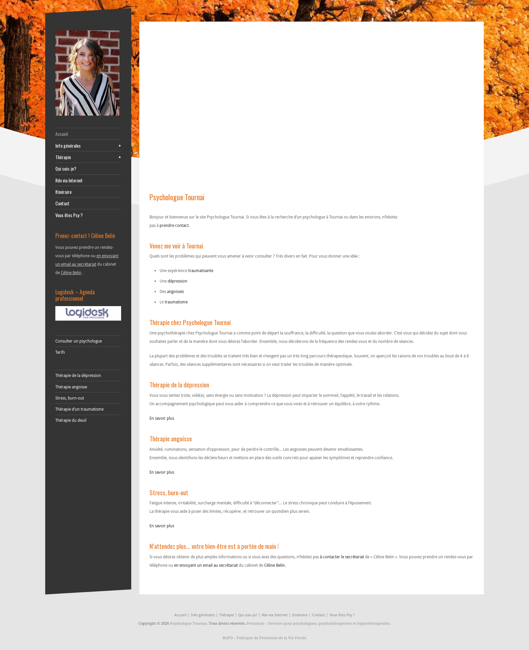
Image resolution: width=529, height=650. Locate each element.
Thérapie (88, 157)
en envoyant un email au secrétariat (206, 565)
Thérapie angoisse (71, 386)
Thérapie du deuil (70, 420)
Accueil (61, 133)
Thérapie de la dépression (78, 375)
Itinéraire (63, 191)
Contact (62, 203)
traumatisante (200, 270)
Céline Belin (71, 272)
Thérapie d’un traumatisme (79, 409)
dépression (177, 281)
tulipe (216, 582)
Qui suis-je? (65, 168)
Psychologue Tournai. (189, 623)
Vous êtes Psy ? (69, 214)
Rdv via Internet (69, 180)
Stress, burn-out (69, 398)
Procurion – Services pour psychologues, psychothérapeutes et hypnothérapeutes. (319, 623)
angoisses (175, 291)
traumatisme (176, 301)
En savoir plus (161, 418)
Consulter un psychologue (78, 341)
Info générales (88, 145)
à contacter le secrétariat (342, 556)
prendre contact (174, 225)
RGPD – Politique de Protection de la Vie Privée (264, 637)
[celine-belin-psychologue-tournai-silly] (88, 73)
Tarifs (60, 352)
